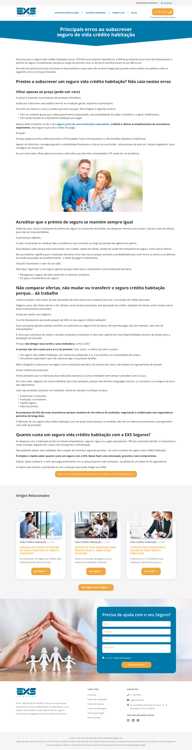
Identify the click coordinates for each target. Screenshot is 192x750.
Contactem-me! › (136, 664)
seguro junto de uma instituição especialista (82, 124)
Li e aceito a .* (118, 658)
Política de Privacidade (122, 658)
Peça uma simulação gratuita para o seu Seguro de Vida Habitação (95, 473)
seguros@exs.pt (137, 700)
